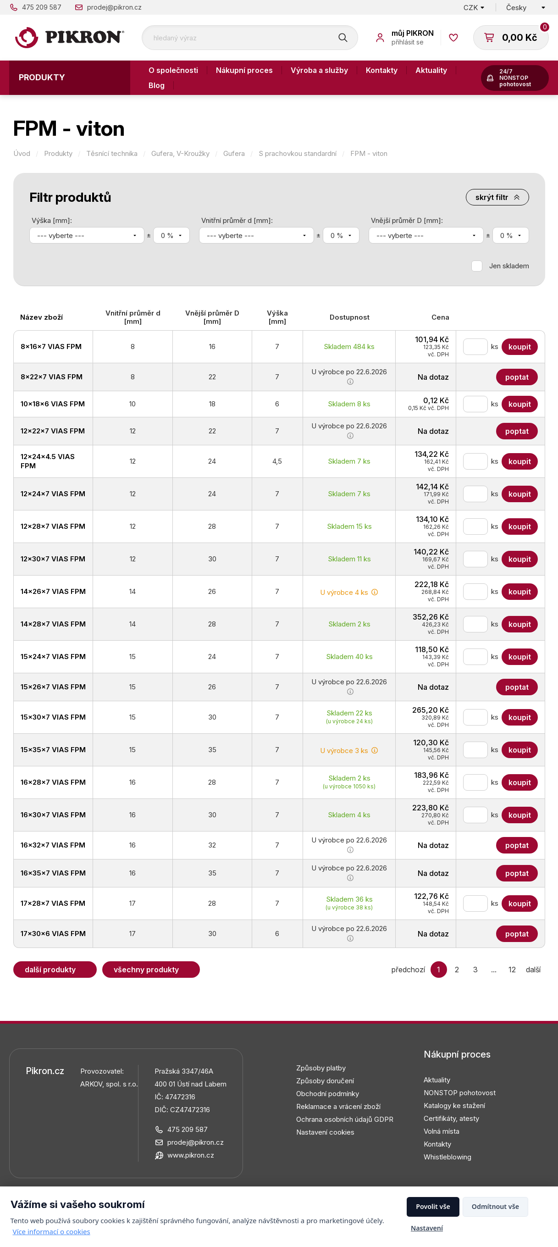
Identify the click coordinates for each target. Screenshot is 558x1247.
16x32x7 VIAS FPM (53, 845)
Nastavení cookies (325, 1132)
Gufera (234, 154)
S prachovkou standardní (298, 154)
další (533, 969)
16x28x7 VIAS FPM (53, 782)
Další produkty (50, 969)
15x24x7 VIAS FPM (53, 656)
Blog (157, 85)
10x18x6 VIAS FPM (53, 403)
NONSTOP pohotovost (460, 1092)
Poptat (517, 377)
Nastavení (427, 1228)
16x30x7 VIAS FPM (53, 814)
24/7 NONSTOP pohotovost (515, 78)
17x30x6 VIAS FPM (53, 933)
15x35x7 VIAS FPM (53, 749)
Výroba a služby (319, 70)
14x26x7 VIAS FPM (53, 591)
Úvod (21, 154)
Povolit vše (433, 1206)
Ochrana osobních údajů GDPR (344, 1119)
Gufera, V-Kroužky (180, 154)
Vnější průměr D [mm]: (407, 220)
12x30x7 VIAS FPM (53, 558)
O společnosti (173, 70)
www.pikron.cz (190, 1155)
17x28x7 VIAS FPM (53, 903)
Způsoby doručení (325, 1080)
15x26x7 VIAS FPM (53, 686)
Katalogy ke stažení (454, 1105)
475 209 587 (41, 7)
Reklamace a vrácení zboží (338, 1106)
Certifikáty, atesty (451, 1118)
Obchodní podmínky (327, 1093)
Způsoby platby (321, 1068)
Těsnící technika (112, 154)
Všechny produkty (146, 969)
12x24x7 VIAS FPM (53, 493)
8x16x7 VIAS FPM (51, 346)
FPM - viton (368, 154)
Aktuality (431, 70)
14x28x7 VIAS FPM (53, 624)
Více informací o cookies (51, 1231)
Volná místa (441, 1131)
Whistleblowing (447, 1157)
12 (512, 969)
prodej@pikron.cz (114, 7)
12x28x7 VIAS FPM (53, 526)
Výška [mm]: (52, 220)
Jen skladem (509, 265)
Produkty (42, 77)
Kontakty (382, 70)
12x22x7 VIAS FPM (53, 431)
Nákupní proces (244, 70)
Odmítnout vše (495, 1206)
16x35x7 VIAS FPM (53, 873)
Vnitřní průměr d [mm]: (237, 220)
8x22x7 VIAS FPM (52, 376)
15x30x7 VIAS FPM (53, 717)
